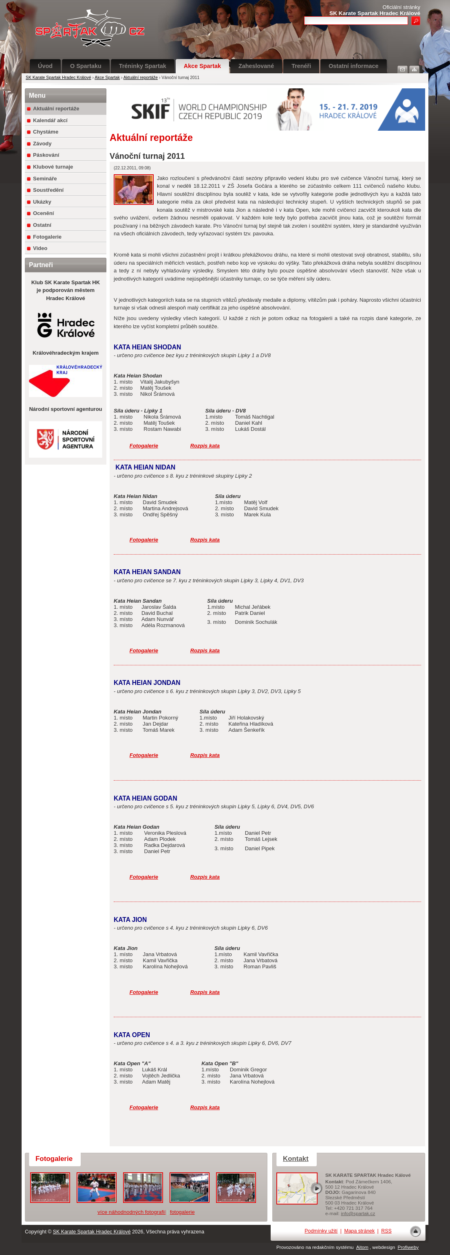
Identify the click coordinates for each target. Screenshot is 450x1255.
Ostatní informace (353, 66)
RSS (386, 1231)
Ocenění (43, 213)
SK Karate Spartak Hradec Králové (58, 77)
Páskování (46, 155)
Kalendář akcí (50, 120)
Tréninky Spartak (142, 66)
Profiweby (408, 1247)
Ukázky (42, 202)
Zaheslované (256, 66)
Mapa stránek (359, 1231)
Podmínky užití (321, 1231)
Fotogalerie (47, 237)
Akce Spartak (202, 66)
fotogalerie (182, 1212)
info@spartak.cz (358, 1213)
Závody (42, 143)
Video (40, 248)
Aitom (362, 1247)
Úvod (45, 66)
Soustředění (48, 190)
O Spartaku (85, 66)
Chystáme (45, 132)
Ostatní (42, 225)
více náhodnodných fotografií (131, 1212)
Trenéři (301, 66)
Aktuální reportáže (141, 77)
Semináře (45, 179)
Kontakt (296, 1159)
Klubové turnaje (53, 167)
